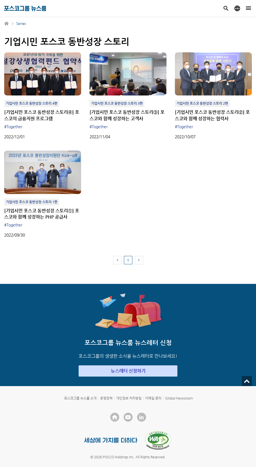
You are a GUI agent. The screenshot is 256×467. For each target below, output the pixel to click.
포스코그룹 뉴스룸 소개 (80, 398)
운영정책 (106, 398)
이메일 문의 (153, 398)
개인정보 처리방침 (129, 398)
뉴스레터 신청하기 (128, 370)
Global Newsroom (179, 398)
